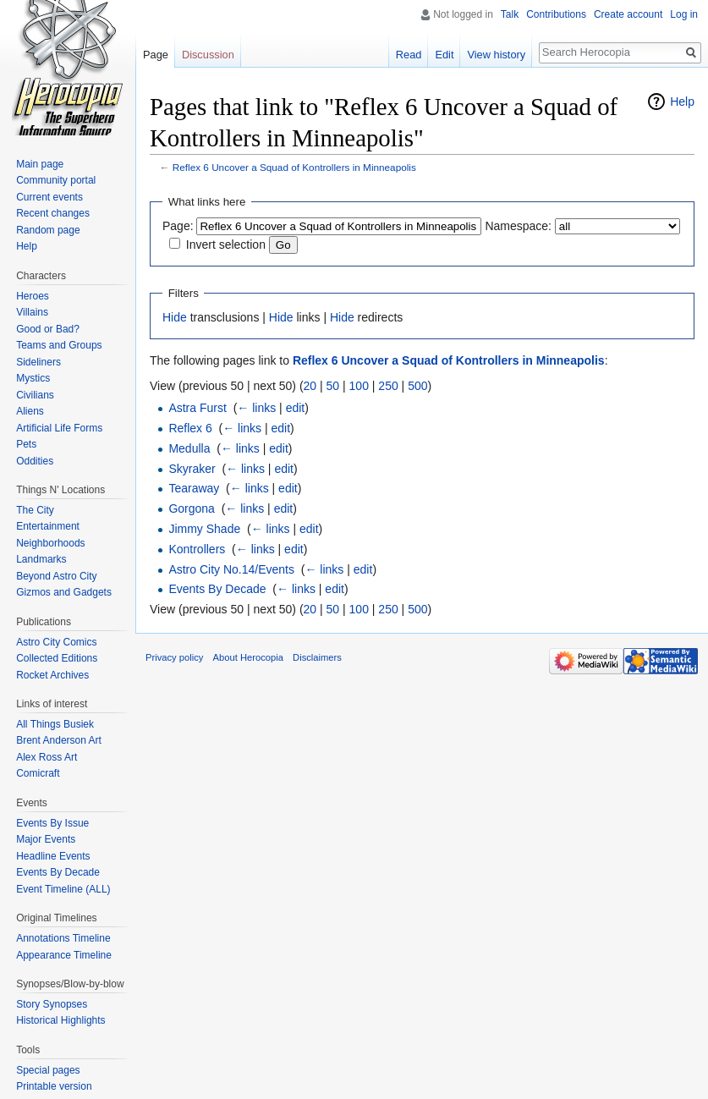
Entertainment (48, 526)
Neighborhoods (50, 543)
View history (496, 54)
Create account (628, 14)
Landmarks (41, 559)
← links (256, 408)
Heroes (32, 296)
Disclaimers (317, 657)
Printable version (53, 1086)
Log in (684, 14)
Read (409, 54)
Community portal (56, 180)
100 (359, 386)
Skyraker (191, 468)
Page (155, 54)
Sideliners (38, 362)
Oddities (34, 461)
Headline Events (53, 856)
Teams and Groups (59, 345)
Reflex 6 (189, 428)
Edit (444, 54)
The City (35, 510)
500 (417, 386)
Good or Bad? (48, 329)
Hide (174, 317)
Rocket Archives (52, 675)
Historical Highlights (60, 1020)
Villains (32, 312)
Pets (26, 444)
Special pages (48, 1070)
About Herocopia (248, 657)
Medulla (189, 448)
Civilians (35, 395)
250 (388, 386)
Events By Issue (52, 823)
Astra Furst (197, 408)
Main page (39, 164)
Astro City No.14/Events (231, 569)
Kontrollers (196, 549)
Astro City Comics (56, 642)
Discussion (208, 54)
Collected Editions (56, 658)
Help (682, 101)
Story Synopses (51, 1004)
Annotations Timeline (63, 938)
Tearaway (193, 488)
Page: (178, 226)
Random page (48, 230)
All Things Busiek (55, 724)
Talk (510, 14)
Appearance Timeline (64, 955)
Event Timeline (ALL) (63, 889)
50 (333, 386)
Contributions (556, 14)
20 (310, 386)
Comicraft (37, 773)
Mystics (33, 378)
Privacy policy (174, 657)
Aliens (30, 411)
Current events (49, 197)
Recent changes (53, 213)
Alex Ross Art (46, 757)
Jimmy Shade (204, 529)
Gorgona (191, 508)
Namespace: (518, 226)
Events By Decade (217, 589)
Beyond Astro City (56, 576)
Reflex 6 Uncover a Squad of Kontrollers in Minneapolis (294, 167)
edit (295, 408)
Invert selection (226, 244)
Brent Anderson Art (59, 740)
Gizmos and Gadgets (64, 592)
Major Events (45, 839)
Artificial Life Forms (59, 428)
